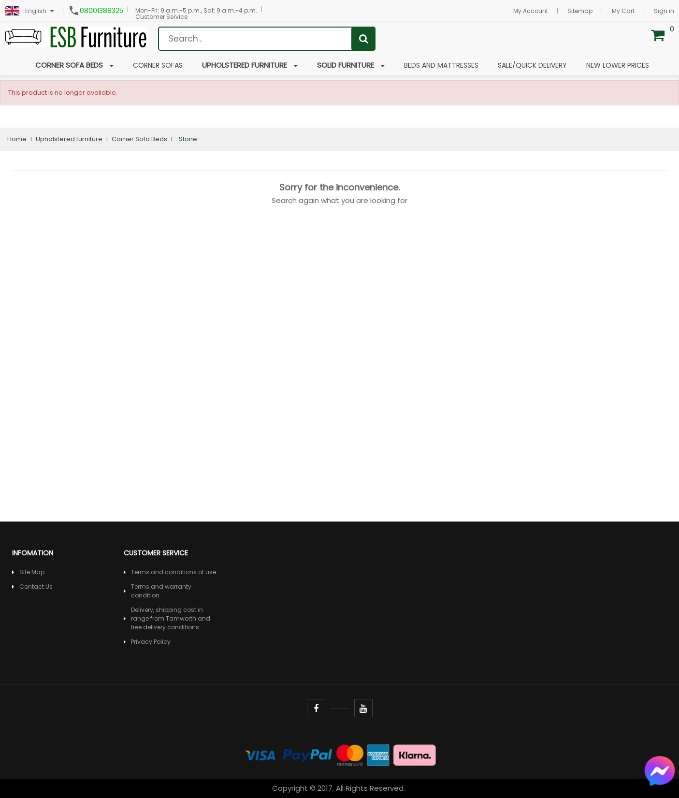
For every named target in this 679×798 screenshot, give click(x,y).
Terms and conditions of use (173, 572)
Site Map (31, 572)
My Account (530, 11)
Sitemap (579, 11)
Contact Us (36, 586)
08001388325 (101, 10)
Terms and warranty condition (161, 590)
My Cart (623, 11)
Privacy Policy (151, 642)
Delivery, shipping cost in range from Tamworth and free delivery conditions (170, 618)
